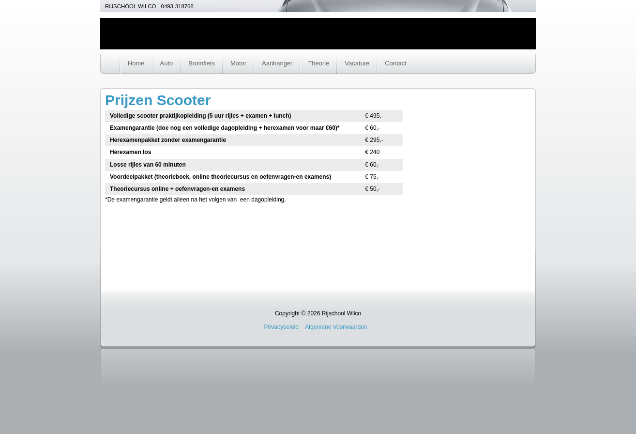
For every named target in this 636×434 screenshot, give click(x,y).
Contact (396, 63)
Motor (238, 63)
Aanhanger (277, 63)
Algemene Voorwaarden (336, 327)
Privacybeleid (281, 327)
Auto (166, 63)
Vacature (357, 63)
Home (136, 63)
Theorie (318, 63)
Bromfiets (201, 63)
